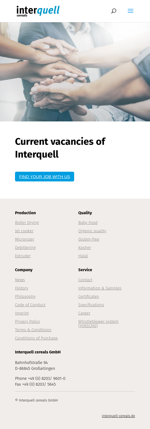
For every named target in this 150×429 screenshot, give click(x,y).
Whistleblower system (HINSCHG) (98, 323)
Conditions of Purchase (36, 338)
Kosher (84, 247)
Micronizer (24, 239)
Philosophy (25, 296)
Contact (85, 279)
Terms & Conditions (33, 329)
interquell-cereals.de (118, 416)
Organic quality (92, 230)
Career (84, 313)
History (21, 288)
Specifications (91, 304)
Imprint (22, 313)
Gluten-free (88, 239)
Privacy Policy (27, 321)
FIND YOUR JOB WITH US (44, 176)
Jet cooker (24, 230)
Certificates (88, 296)
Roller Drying (27, 222)
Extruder (23, 255)
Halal (83, 255)
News (20, 279)
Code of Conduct (30, 304)
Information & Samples (99, 288)
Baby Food (88, 222)
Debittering (25, 247)
